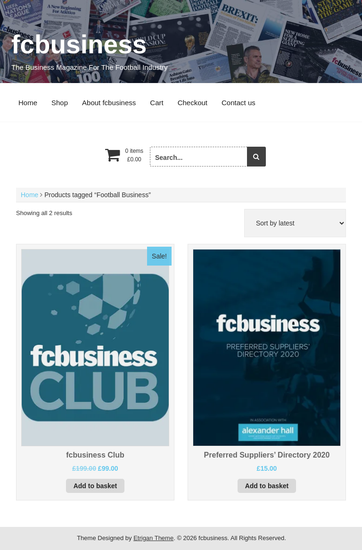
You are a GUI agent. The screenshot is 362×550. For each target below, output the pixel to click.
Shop (59, 103)
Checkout (192, 103)
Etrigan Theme (153, 538)
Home (27, 103)
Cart (156, 103)
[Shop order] (295, 223)
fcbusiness (79, 44)
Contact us (238, 103)
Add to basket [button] (95, 486)
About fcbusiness (109, 103)
